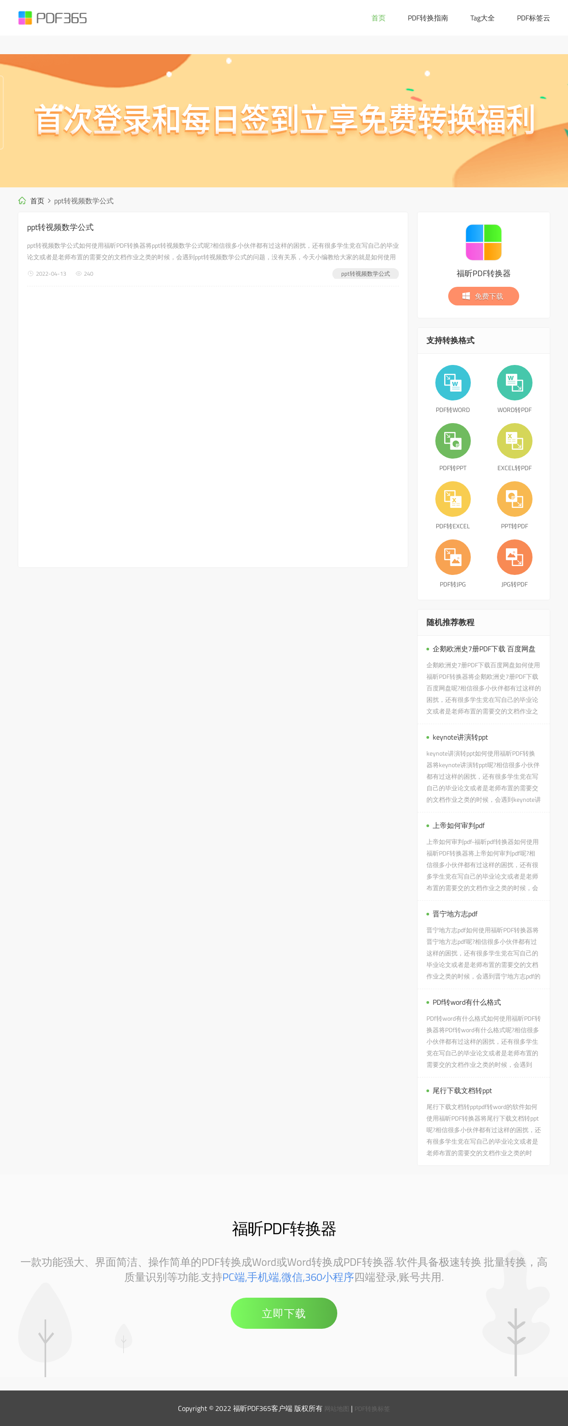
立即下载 (284, 1313)
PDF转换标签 (374, 1408)
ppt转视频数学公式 (60, 227)
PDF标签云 (533, 17)
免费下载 (482, 296)
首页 (378, 17)
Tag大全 (482, 17)
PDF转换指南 (428, 17)
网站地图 (334, 1408)
